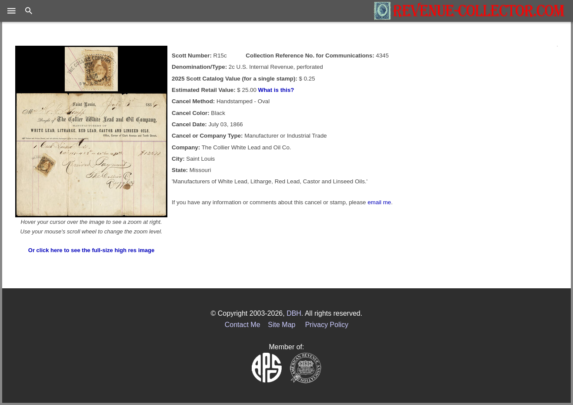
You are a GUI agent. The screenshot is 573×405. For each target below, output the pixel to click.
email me (379, 202)
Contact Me (242, 324)
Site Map (281, 324)
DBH (293, 313)
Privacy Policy (327, 324)
